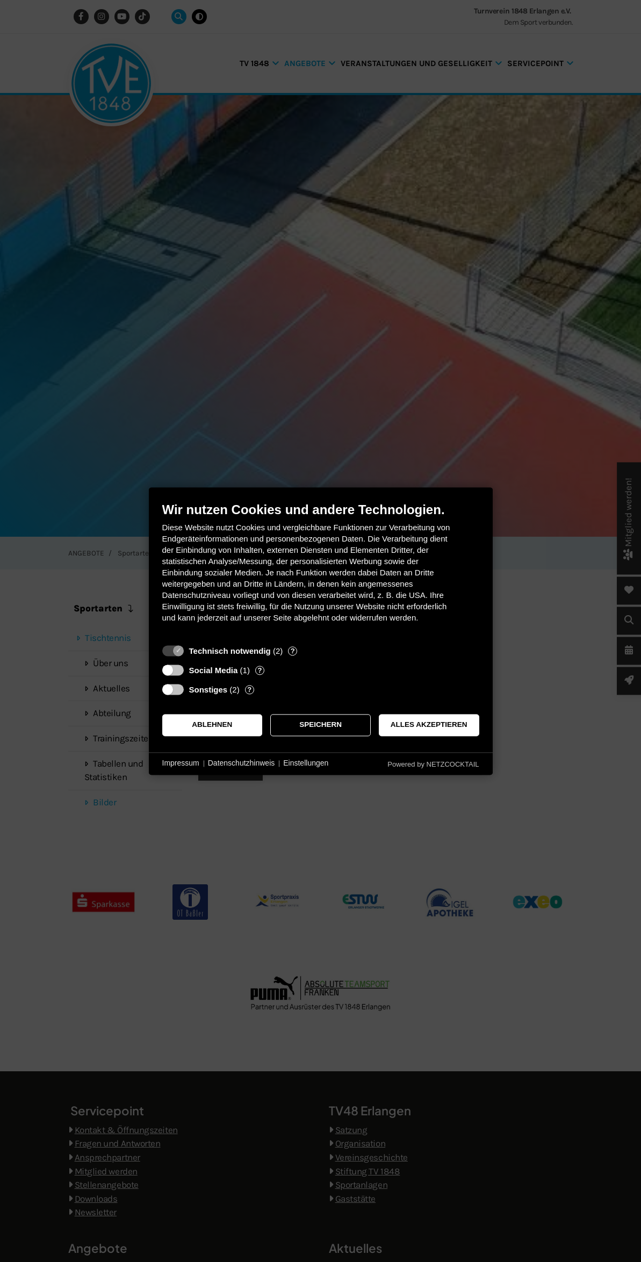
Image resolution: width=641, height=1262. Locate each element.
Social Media (213, 670)
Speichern (320, 725)
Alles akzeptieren (429, 725)
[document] (320, 570)
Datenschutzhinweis (241, 763)
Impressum (180, 763)
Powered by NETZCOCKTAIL (433, 764)
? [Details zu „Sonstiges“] (249, 690)
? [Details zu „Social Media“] (259, 670)
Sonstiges (208, 689)
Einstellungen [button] (305, 763)
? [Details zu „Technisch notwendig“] (293, 651)
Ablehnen (212, 725)
